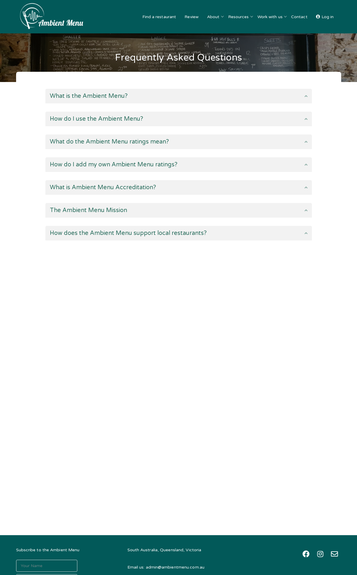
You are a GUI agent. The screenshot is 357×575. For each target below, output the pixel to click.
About (213, 16)
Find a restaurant (159, 16)
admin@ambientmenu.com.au (175, 567)
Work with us (270, 16)
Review (192, 16)
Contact (299, 16)
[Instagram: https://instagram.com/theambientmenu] (320, 553)
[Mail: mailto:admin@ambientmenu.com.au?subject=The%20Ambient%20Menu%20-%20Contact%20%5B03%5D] (334, 553)
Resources (238, 16)
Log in (328, 16)
